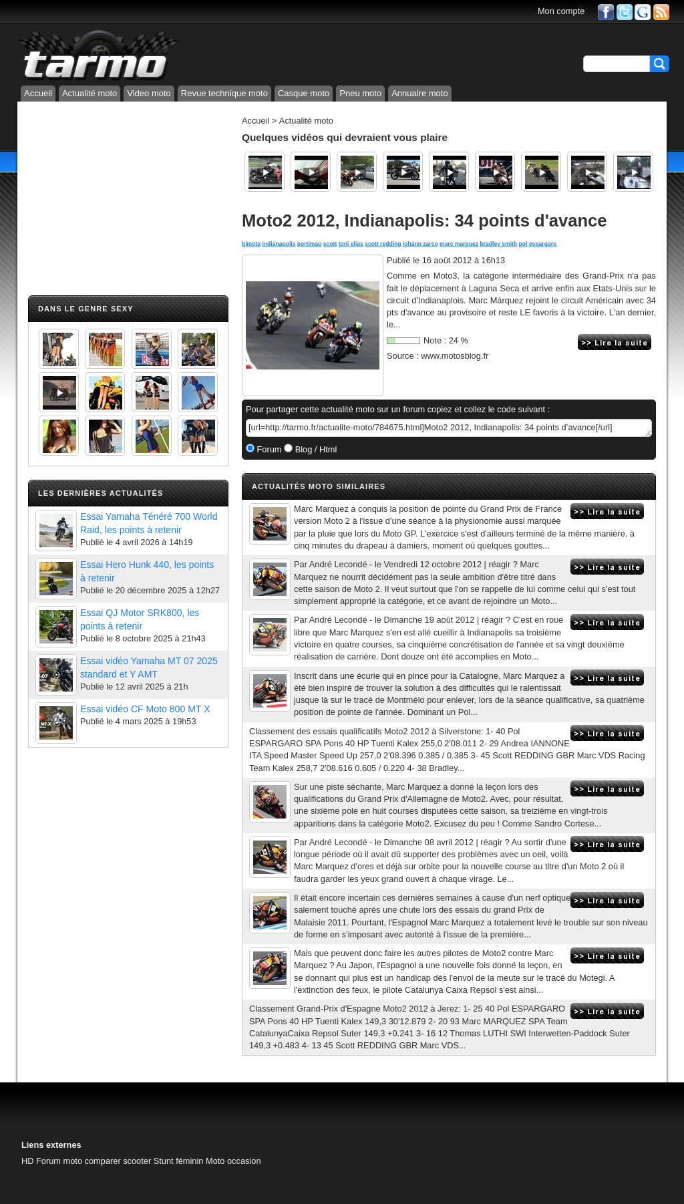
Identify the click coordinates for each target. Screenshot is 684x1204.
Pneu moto (360, 93)
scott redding (383, 244)
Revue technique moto (224, 93)
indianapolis (278, 244)
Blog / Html (315, 449)
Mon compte (561, 11)
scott (330, 244)
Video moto (149, 93)
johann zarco (420, 244)
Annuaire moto (419, 93)
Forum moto (59, 1161)
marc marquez (459, 244)
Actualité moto (89, 93)
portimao (309, 244)
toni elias (351, 244)
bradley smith (499, 244)
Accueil (38, 93)
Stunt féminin (179, 1161)
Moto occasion (233, 1161)
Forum (268, 449)
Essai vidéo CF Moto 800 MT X (145, 709)
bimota (251, 244)
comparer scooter (118, 1161)
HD (27, 1161)
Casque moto (303, 93)
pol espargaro (538, 244)
